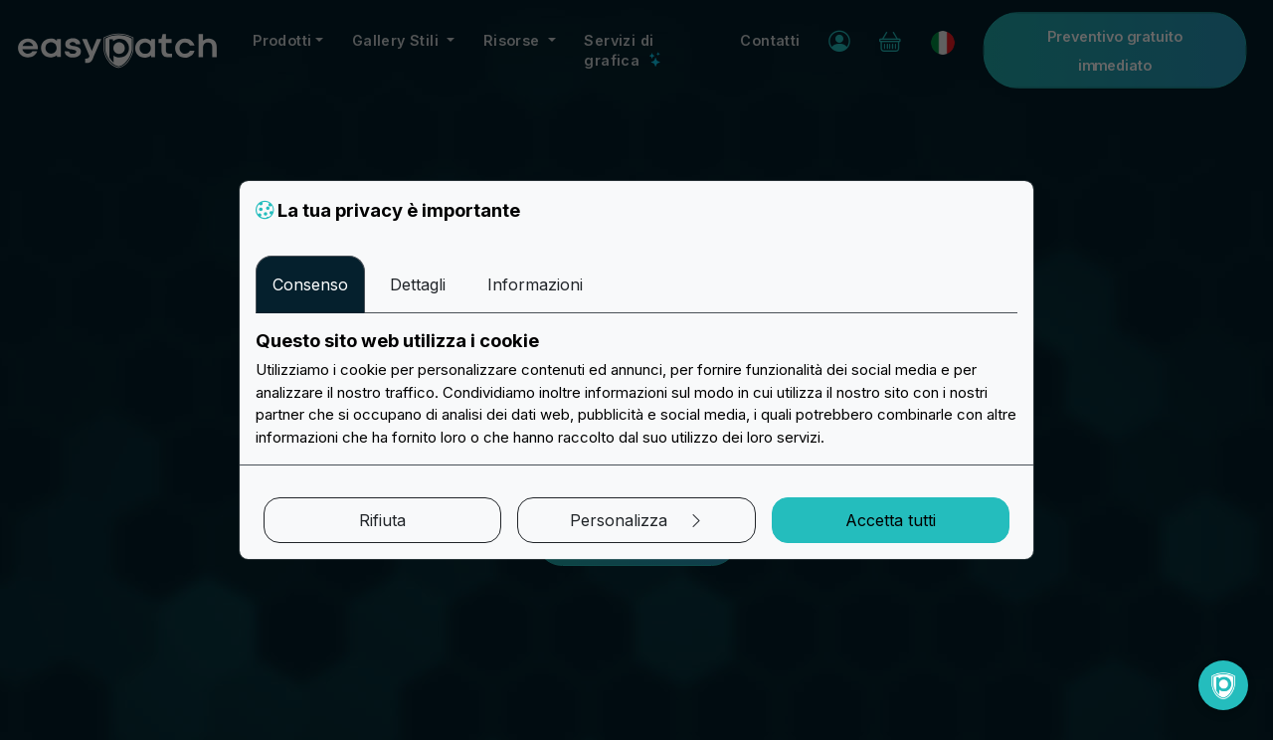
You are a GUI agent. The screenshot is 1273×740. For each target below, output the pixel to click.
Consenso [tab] (310, 284)
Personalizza (637, 520)
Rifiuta (382, 520)
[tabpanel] (636, 389)
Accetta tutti (890, 520)
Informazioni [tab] (535, 284)
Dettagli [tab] (418, 284)
